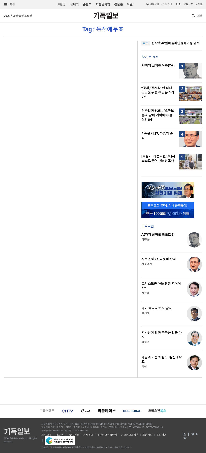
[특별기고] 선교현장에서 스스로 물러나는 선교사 (158, 158)
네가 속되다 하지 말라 (156, 308)
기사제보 (88, 434)
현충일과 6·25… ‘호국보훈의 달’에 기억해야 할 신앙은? (157, 115)
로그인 (198, 4)
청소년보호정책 (129, 434)
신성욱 (145, 293)
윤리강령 (161, 434)
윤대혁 (74, 4)
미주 (178, 4)
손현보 (87, 4)
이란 (130, 4)
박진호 (145, 313)
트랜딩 (61, 4)
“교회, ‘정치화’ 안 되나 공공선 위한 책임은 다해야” (158, 92)
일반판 (168, 4)
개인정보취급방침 (107, 434)
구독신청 (188, 4)
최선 (144, 366)
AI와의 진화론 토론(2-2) (157, 65)
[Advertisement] (103, 390)
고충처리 (147, 434)
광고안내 (60, 434)
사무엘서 (146, 264)
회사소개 (46, 434)
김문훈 (118, 4)
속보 (145, 43)
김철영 (145, 342)
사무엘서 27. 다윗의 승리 (158, 259)
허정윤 (145, 239)
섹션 (9, 4)
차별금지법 (103, 4)
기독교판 (154, 4)
